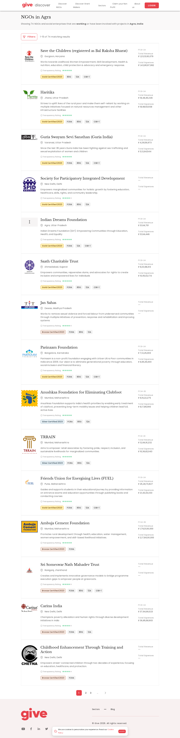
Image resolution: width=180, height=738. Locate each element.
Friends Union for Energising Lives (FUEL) (76, 479)
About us (136, 5)
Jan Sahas (48, 303)
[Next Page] (104, 690)
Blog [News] (109, 706)
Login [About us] (152, 5)
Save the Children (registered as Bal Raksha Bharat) (83, 51)
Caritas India (51, 607)
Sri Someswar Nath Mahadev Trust (69, 566)
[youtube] (23, 726)
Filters (29, 36)
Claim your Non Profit (118, 5)
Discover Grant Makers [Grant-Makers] (81, 5)
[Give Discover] (36, 5)
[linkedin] (39, 726)
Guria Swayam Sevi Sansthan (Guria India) (76, 137)
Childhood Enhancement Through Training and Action (87, 649)
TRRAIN (47, 438)
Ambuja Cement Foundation (64, 524)
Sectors (102, 5)
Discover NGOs (61, 5)
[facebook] (31, 726)
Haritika (47, 92)
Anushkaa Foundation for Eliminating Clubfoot (80, 393)
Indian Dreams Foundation (63, 220)
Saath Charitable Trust (59, 262)
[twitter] (46, 726)
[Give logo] (54, 711)
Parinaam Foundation (58, 348)
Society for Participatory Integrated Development (82, 179)
